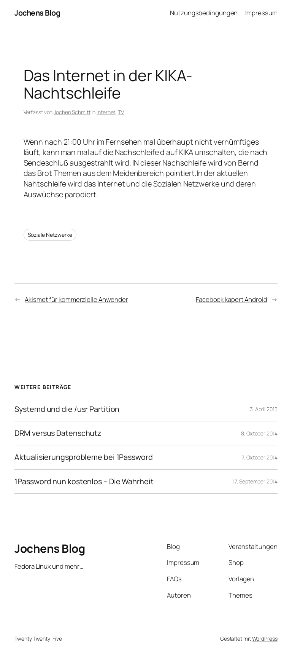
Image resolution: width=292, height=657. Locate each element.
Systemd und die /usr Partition (66, 409)
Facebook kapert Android (231, 299)
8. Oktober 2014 (259, 433)
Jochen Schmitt (72, 112)
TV (121, 112)
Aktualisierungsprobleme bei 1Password (83, 457)
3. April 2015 (264, 409)
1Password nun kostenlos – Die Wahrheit (83, 481)
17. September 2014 (255, 481)
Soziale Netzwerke (50, 234)
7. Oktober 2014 (260, 457)
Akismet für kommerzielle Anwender (76, 299)
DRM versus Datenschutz (57, 433)
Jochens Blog (37, 13)
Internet (106, 112)
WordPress (265, 638)
